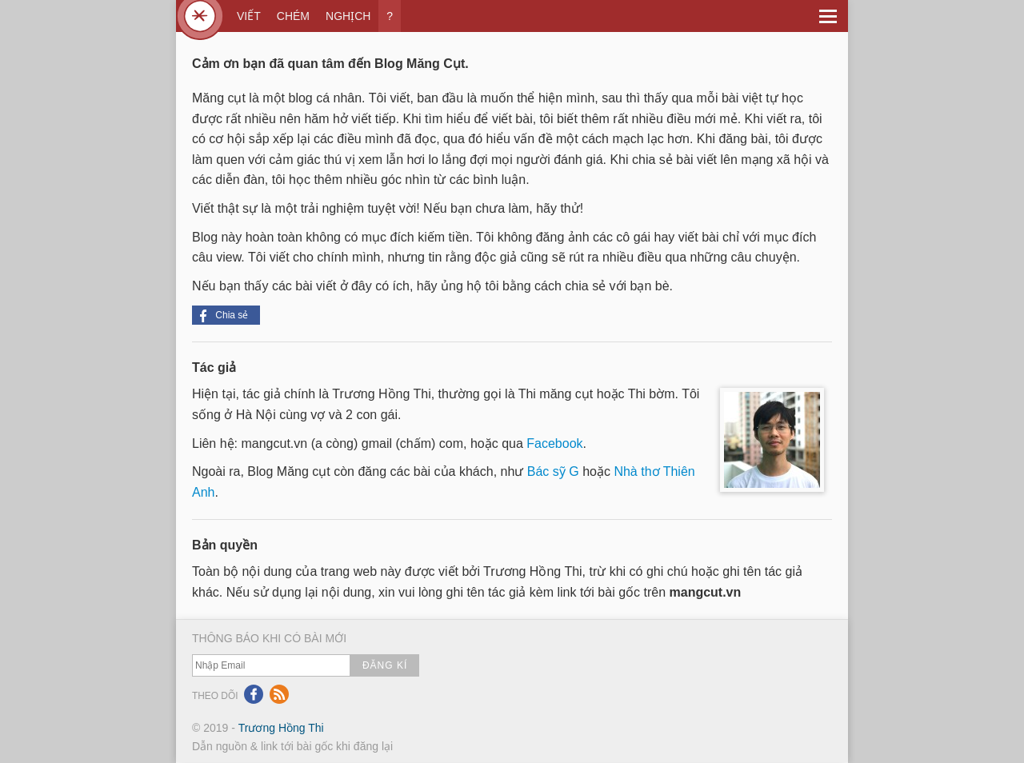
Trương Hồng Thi (281, 727)
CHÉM (293, 16)
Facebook (554, 443)
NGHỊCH (348, 16)
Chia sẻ (224, 316)
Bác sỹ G (553, 471)
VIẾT (249, 16)
